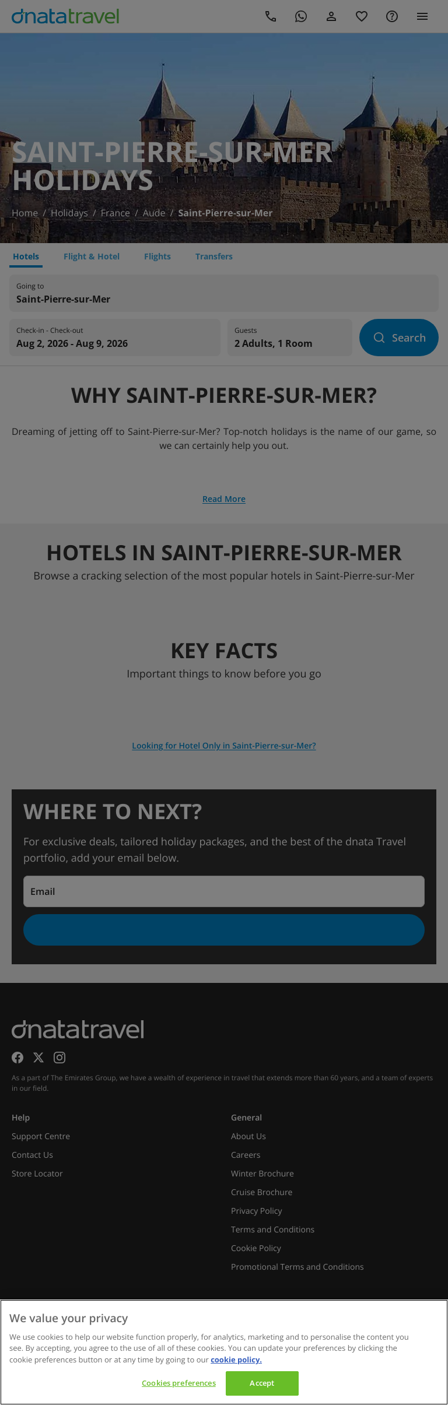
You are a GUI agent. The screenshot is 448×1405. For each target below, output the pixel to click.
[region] (224, 1352)
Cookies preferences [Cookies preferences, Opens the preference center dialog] (178, 1383)
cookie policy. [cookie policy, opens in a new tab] (236, 1359)
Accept (262, 1383)
